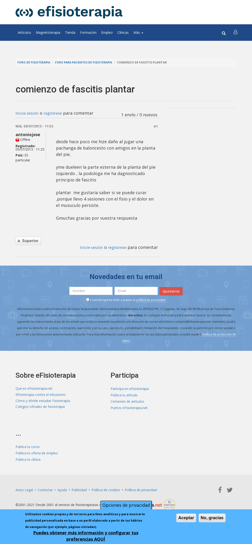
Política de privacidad (141, 489)
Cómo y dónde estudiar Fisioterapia (43, 401)
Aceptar (186, 517)
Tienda (70, 32)
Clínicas (123, 32)
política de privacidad (150, 299)
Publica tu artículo (124, 395)
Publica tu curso (28, 446)
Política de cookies (106, 489)
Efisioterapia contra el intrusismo (41, 395)
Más (138, 32)
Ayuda (62, 489)
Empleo (107, 32)
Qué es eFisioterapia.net (34, 388)
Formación (88, 32)
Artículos (24, 32)
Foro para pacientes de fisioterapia (87, 62)
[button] (236, 32)
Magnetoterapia (48, 32)
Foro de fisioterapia (34, 62)
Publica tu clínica (28, 459)
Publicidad (79, 489)
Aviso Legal (24, 489)
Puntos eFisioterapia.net (129, 407)
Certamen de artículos (127, 401)
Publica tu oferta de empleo (37, 452)
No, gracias (212, 517)
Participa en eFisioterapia (130, 388)
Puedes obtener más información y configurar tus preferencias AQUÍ (85, 536)
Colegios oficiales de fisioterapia (40, 407)
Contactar (45, 489)
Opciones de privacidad (126, 505)
